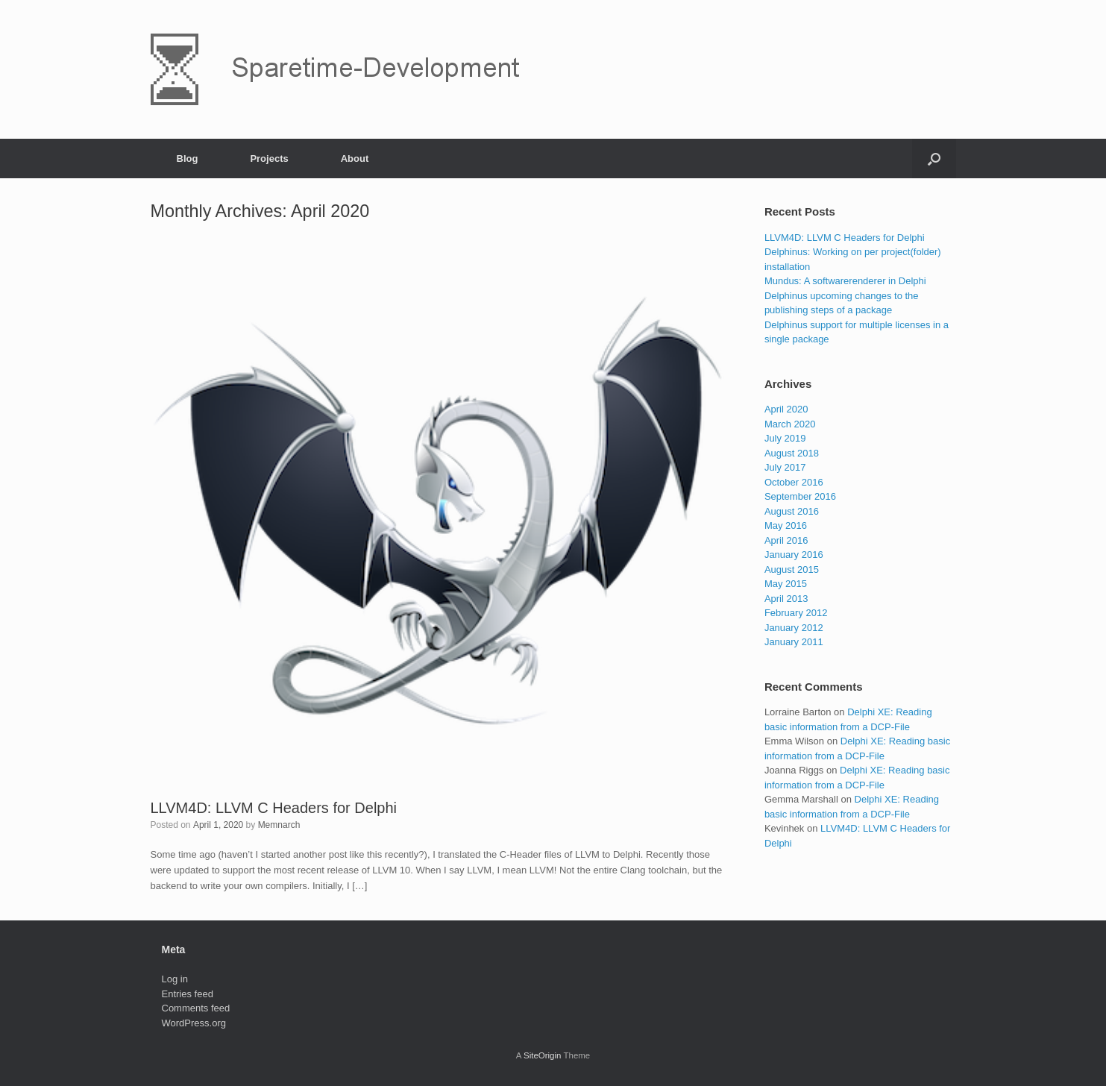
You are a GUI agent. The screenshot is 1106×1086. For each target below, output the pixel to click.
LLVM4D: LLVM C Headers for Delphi (274, 808)
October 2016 (793, 482)
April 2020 (786, 409)
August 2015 (791, 569)
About (355, 158)
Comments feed (196, 1008)
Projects (269, 158)
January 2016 (793, 554)
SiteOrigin (543, 1055)
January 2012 (793, 627)
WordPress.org (194, 1023)
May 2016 (785, 525)
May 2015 (785, 583)
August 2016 (791, 511)
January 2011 (793, 641)
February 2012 (796, 612)
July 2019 (785, 438)
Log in (175, 979)
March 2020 (790, 424)
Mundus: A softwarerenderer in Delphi (845, 280)
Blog (187, 158)
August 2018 (791, 453)
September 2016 (800, 496)
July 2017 (785, 467)
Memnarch (279, 825)
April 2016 (786, 540)
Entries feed (187, 993)
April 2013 (786, 598)
